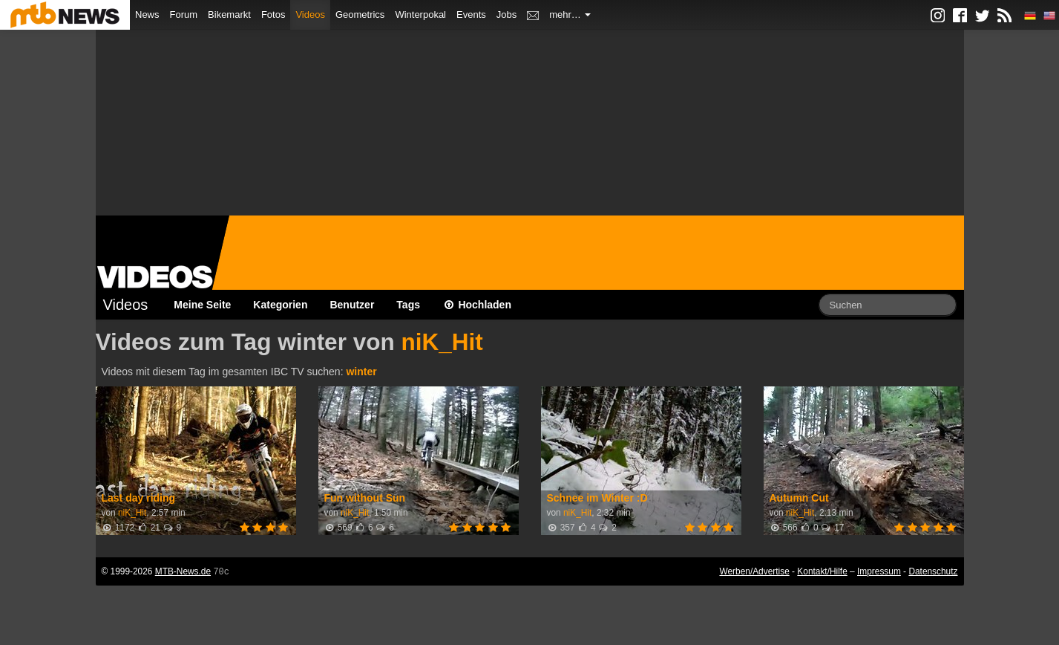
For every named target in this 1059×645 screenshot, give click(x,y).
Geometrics (359, 14)
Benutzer (351, 305)
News (147, 14)
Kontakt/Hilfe (822, 571)
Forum (184, 14)
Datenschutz (932, 571)
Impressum (879, 571)
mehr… (570, 14)
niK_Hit (441, 341)
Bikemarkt (229, 14)
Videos (310, 14)
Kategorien (280, 305)
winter (361, 371)
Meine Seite (202, 305)
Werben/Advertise (754, 571)
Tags (408, 305)
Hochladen (476, 305)
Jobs (506, 14)
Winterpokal (420, 14)
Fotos (273, 14)
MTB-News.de (183, 571)
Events (471, 14)
